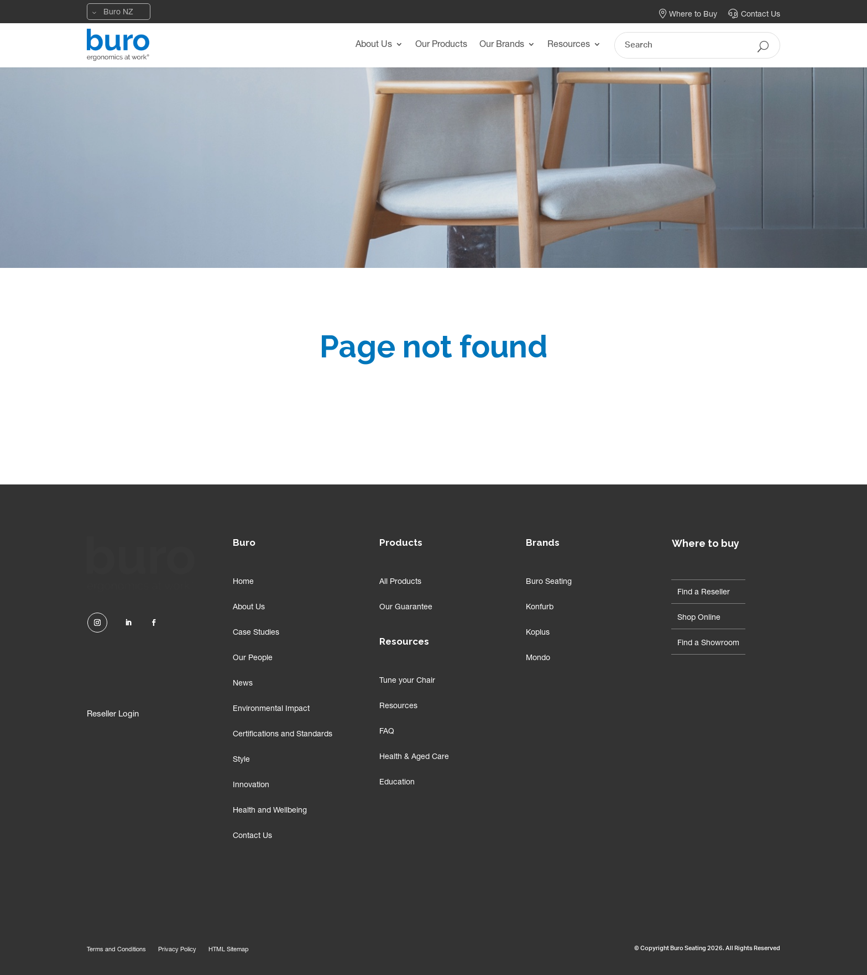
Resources (568, 45)
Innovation (251, 785)
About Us (374, 45)
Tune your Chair (407, 681)
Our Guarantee (405, 608)
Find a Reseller (703, 593)
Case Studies (256, 633)
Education (397, 783)
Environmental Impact (271, 709)
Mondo (538, 658)
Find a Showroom (708, 643)
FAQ (386, 732)
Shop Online (698, 618)
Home (243, 582)
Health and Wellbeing (270, 811)
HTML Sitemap (228, 950)
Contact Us (754, 15)
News (243, 684)
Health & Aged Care (414, 757)
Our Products (441, 45)
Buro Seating (549, 582)
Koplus (538, 633)
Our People (253, 658)
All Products (400, 582)
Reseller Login (113, 714)
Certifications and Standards (282, 735)
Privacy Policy (177, 950)
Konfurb (539, 608)
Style (241, 760)
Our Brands (501, 45)
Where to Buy (688, 15)
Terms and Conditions (116, 950)
